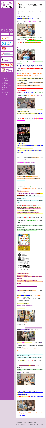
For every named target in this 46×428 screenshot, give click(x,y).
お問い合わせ (4, 87)
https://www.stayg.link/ (32, 162)
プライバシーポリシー (6, 92)
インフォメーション (5, 75)
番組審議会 (4, 82)
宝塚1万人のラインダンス (7, 85)
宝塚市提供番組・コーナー (7, 83)
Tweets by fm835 (7, 97)
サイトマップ (4, 94)
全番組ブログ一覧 (5, 76)
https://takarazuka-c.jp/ (31, 308)
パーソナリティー (5, 78)
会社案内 (3, 89)
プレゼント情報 (5, 80)
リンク (3, 90)
